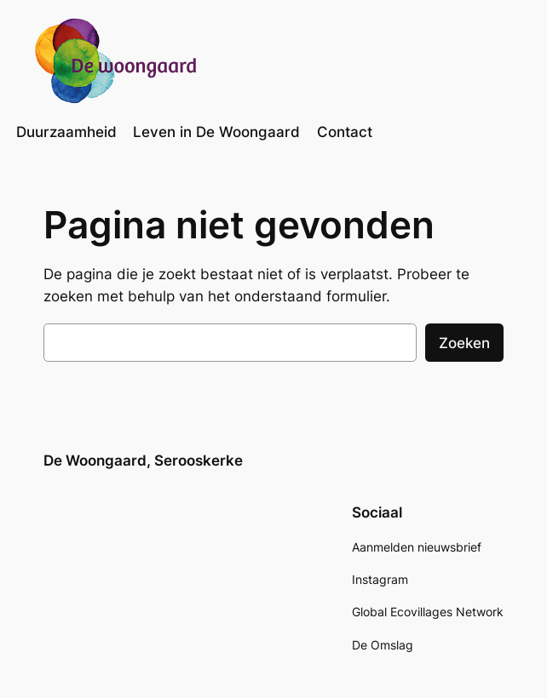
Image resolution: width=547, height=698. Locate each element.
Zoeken (464, 343)
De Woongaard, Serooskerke (143, 460)
